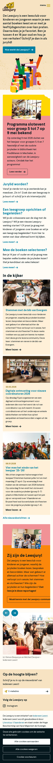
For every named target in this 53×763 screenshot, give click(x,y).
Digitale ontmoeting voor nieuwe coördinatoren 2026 (26, 392)
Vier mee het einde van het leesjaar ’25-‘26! (22, 469)
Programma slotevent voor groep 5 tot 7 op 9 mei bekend (26, 129)
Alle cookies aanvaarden (26, 742)
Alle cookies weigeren (26, 749)
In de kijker (13, 276)
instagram (12, 706)
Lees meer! (9, 202)
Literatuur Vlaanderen (13, 723)
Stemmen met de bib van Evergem (26, 310)
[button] (6, 613)
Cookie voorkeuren (26, 757)
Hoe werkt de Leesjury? (17, 50)
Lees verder (15, 172)
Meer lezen (12, 350)
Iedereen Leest (40, 716)
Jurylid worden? (15, 184)
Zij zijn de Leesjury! (24, 556)
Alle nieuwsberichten (15, 518)
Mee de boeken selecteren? (25, 250)
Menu (48, 6)
